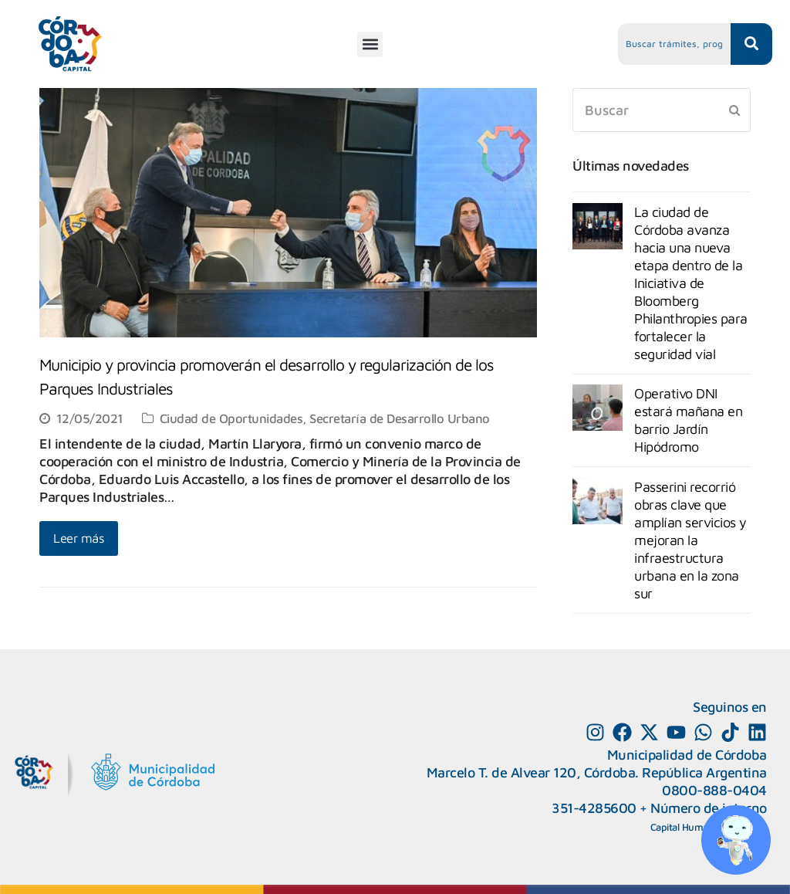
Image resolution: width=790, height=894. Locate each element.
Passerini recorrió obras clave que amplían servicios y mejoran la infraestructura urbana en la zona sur (690, 540)
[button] (370, 44)
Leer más (78, 537)
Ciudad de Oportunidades (231, 418)
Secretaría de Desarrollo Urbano (399, 418)
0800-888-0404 (714, 790)
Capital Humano (685, 827)
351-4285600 (594, 808)
